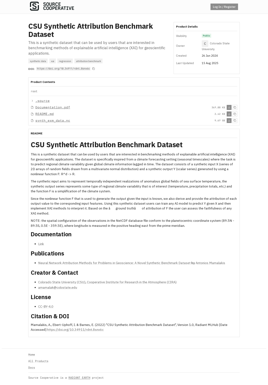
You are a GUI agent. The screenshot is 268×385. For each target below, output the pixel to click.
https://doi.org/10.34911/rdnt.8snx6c (75, 329)
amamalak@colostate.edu (57, 287)
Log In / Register (224, 7)
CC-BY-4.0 (45, 306)
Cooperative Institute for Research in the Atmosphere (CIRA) (132, 282)
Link (41, 244)
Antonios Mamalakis (210, 263)
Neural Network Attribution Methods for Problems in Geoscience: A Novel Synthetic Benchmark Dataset (114, 263)
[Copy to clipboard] (93, 69)
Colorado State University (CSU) (61, 282)
